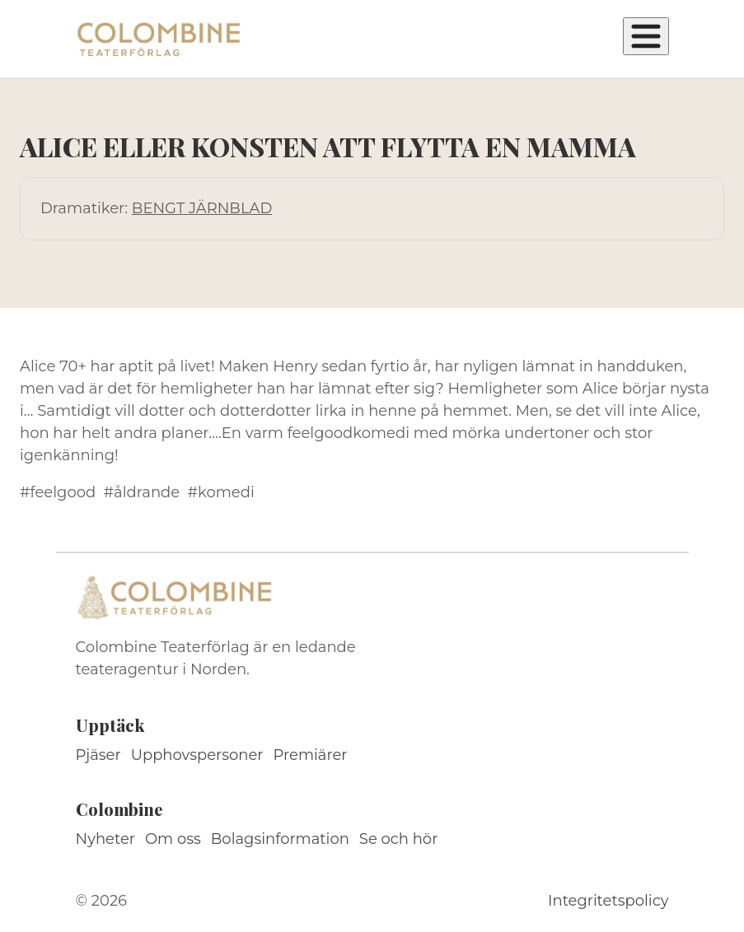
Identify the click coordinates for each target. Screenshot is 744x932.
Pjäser (98, 755)
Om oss (173, 839)
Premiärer (311, 755)
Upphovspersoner (197, 755)
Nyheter (106, 839)
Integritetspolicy (608, 901)
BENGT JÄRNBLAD (202, 208)
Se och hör (398, 839)
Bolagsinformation (280, 839)
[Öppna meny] (646, 36)
